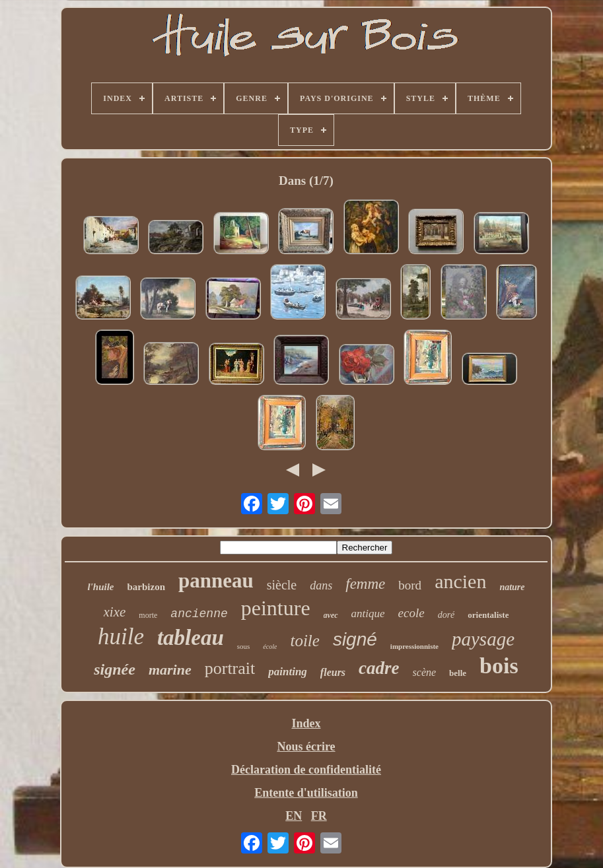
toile (304, 641)
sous (243, 646)
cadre (379, 668)
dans (321, 585)
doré (446, 615)
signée (114, 669)
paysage (483, 639)
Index (305, 723)
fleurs (332, 672)
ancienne (198, 613)
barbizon (146, 587)
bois (498, 665)
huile (121, 637)
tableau (190, 638)
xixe (115, 612)
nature (511, 587)
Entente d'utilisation (306, 792)
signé (355, 639)
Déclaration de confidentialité (306, 769)
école (270, 646)
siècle (282, 585)
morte (148, 615)
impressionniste (414, 646)
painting (287, 671)
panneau (216, 580)
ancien (460, 581)
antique (368, 613)
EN (293, 815)
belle (457, 673)
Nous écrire (306, 746)
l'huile (100, 587)
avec (331, 615)
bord (409, 585)
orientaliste (488, 615)
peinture (275, 608)
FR (319, 815)
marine (170, 669)
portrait (230, 668)
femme (365, 584)
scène (425, 672)
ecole (411, 613)
